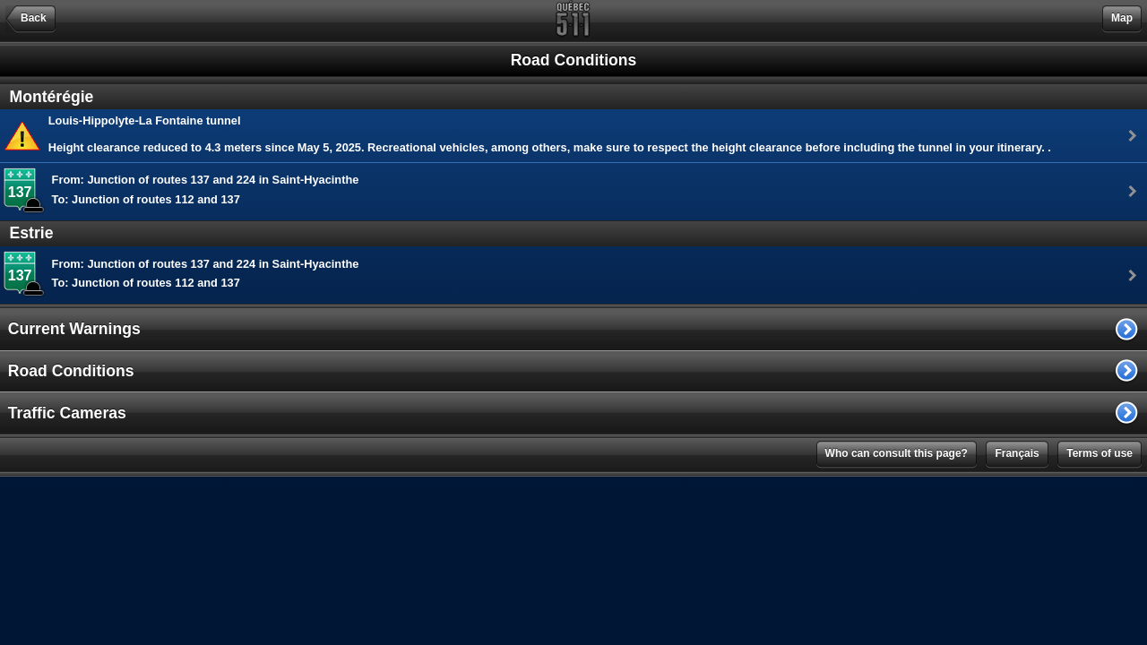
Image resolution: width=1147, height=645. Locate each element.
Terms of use (1099, 453)
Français (1017, 453)
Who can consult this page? (896, 453)
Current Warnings (74, 329)
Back (34, 18)
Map (1122, 18)
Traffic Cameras (67, 413)
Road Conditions (71, 371)
